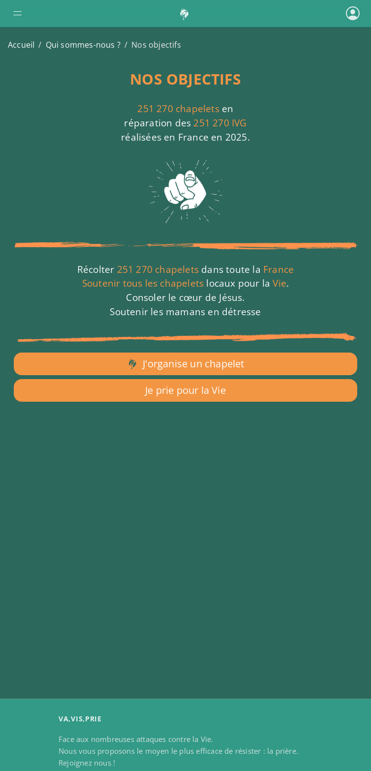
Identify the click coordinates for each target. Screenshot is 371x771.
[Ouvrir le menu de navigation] (67, 13)
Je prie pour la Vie (185, 390)
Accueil (21, 44)
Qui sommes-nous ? (83, 44)
